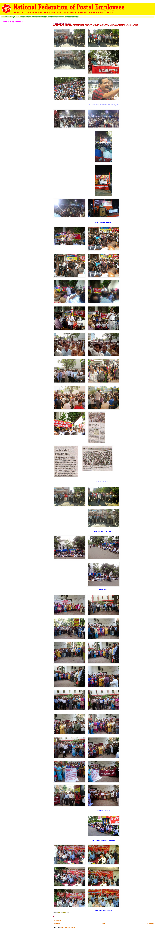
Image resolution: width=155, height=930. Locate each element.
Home (103, 923)
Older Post (150, 923)
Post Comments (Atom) (68, 927)
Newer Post (56, 923)
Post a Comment (57, 920)
